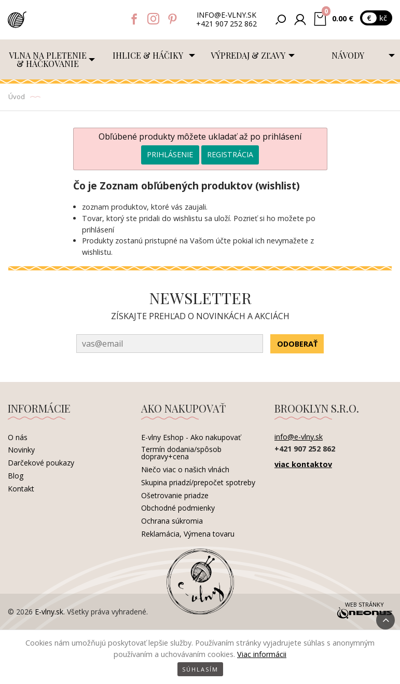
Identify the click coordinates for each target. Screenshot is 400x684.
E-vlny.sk (49, 612)
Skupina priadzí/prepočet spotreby (198, 482)
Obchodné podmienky (178, 508)
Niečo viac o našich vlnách (185, 469)
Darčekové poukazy (41, 463)
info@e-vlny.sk (226, 15)
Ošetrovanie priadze (175, 495)
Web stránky (364, 611)
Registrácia (230, 154)
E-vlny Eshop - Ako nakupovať (191, 437)
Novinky (21, 450)
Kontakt (21, 489)
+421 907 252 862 (226, 24)
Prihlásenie (170, 154)
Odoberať (297, 344)
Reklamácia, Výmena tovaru (188, 534)
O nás (17, 437)
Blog (15, 476)
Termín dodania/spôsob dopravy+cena (181, 452)
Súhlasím (200, 669)
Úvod (16, 96)
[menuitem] (50, 59)
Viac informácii (261, 654)
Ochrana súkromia (172, 521)
